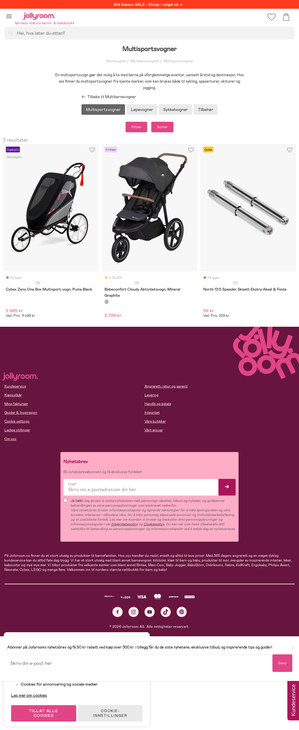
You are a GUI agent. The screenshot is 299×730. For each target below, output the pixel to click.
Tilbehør (205, 109)
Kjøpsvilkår (13, 395)
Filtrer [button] (136, 127)
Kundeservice (15, 386)
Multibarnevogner (144, 61)
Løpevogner (142, 109)
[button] (9, 16)
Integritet (152, 412)
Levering (152, 395)
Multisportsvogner (178, 61)
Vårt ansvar (154, 430)
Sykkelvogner (175, 109)
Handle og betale (158, 404)
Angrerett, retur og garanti (166, 386)
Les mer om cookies (31, 692)
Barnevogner (116, 61)
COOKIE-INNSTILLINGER (112, 710)
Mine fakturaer (16, 404)
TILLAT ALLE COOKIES (45, 710)
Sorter (162, 127)
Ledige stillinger (17, 430)
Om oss (10, 439)
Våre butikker (155, 421)
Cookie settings (16, 421)
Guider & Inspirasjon (20, 412)
